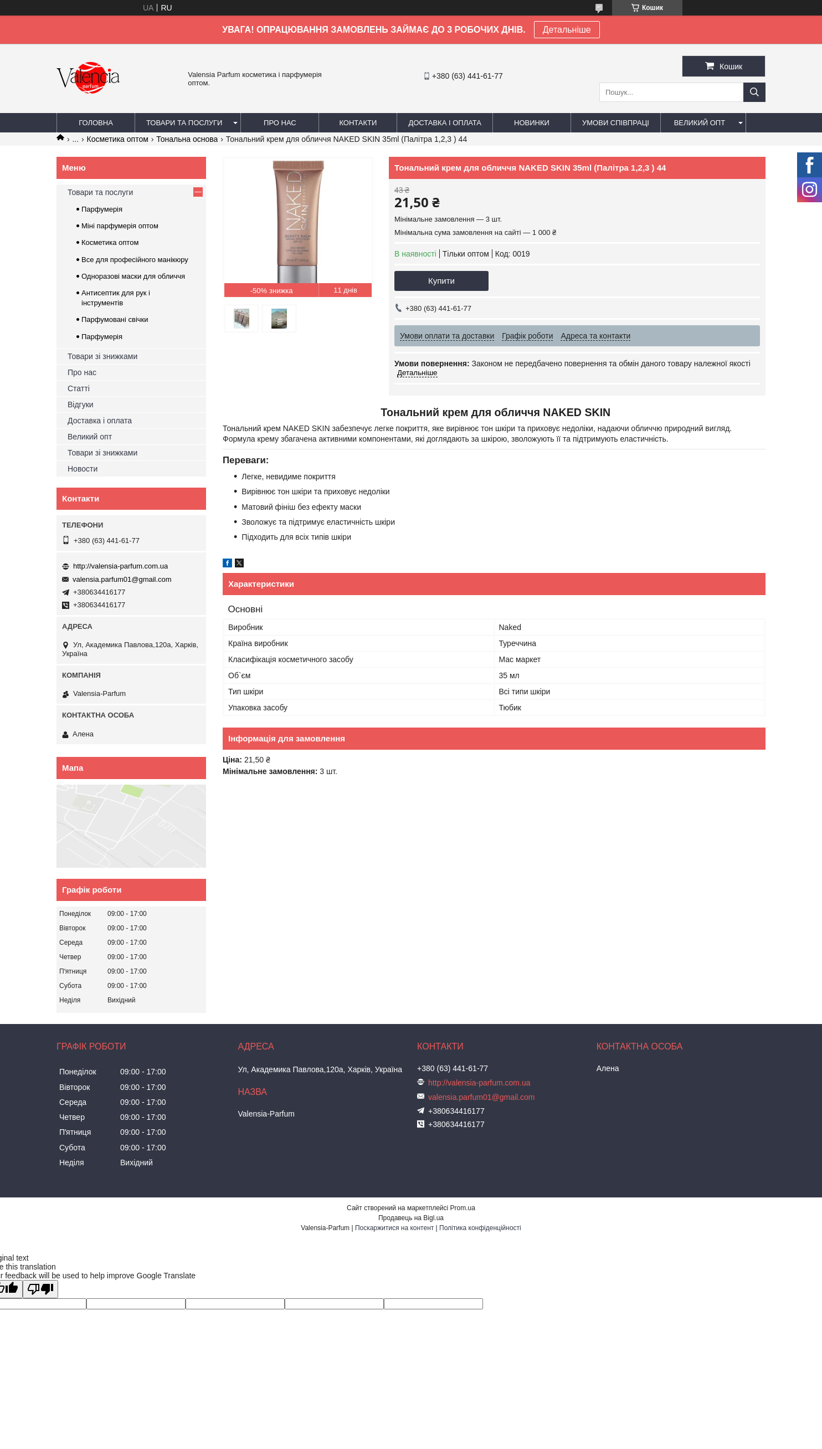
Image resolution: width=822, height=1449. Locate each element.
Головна (96, 123)
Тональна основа (187, 139)
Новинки (531, 123)
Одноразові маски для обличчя (133, 276)
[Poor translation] (40, 1289)
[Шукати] (754, 92)
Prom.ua (462, 1208)
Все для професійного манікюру (134, 259)
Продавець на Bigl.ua (411, 1218)
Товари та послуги (184, 123)
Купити (441, 280)
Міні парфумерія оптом (119, 226)
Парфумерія (101, 209)
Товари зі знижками (102, 356)
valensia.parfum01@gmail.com (122, 579)
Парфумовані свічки (114, 319)
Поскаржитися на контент (394, 1228)
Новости (82, 468)
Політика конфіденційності (480, 1228)
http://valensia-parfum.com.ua (120, 566)
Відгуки (81, 404)
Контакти (358, 123)
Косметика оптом (117, 139)
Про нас (280, 123)
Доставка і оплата (444, 123)
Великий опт (700, 123)
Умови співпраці (615, 123)
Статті (79, 388)
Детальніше (567, 29)
